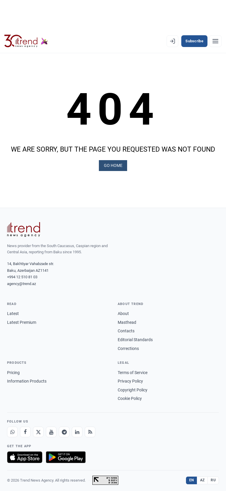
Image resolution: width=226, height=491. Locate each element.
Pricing (13, 371)
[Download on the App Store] (24, 456)
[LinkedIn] (77, 431)
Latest (13, 312)
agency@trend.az (21, 283)
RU (213, 479)
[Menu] (215, 41)
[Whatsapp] (12, 431)
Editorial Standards (135, 338)
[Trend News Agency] (23, 228)
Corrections (128, 347)
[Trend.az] (26, 41)
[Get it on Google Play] (66, 456)
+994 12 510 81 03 (22, 276)
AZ (202, 479)
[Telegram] (64, 431)
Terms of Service (132, 371)
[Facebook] (25, 431)
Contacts (126, 330)
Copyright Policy (132, 389)
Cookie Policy (130, 397)
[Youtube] (51, 431)
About (123, 312)
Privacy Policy (130, 380)
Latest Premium (21, 321)
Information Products (26, 380)
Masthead (127, 321)
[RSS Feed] (90, 431)
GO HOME (113, 164)
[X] (38, 431)
